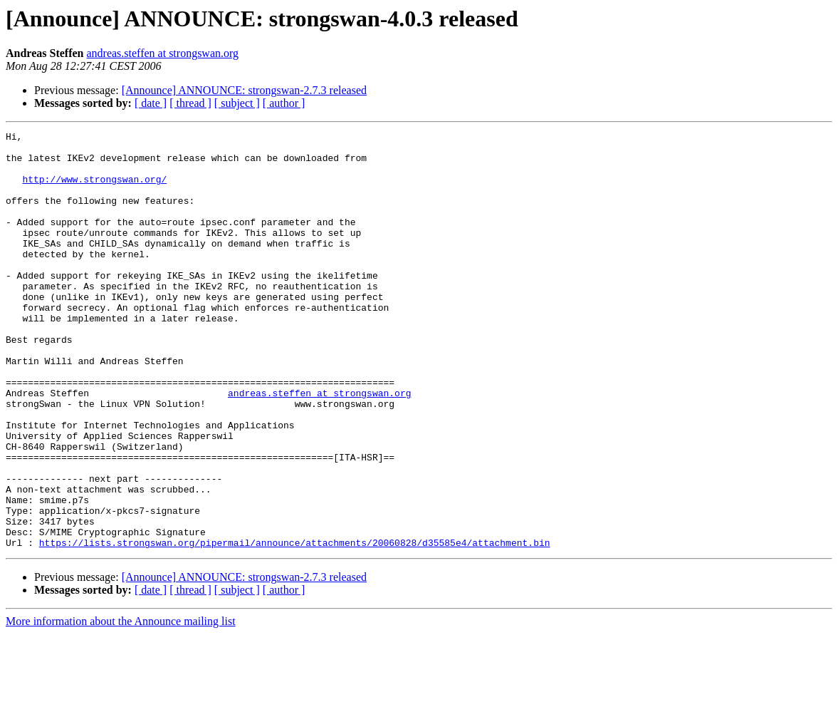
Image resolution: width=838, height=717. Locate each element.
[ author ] (284, 103)
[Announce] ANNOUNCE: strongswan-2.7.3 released (244, 90)
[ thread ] (190, 103)
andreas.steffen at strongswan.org (162, 53)
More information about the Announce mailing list (121, 704)
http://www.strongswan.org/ (94, 189)
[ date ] (151, 103)
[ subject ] (237, 103)
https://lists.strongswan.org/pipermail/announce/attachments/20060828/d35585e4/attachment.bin (294, 625)
